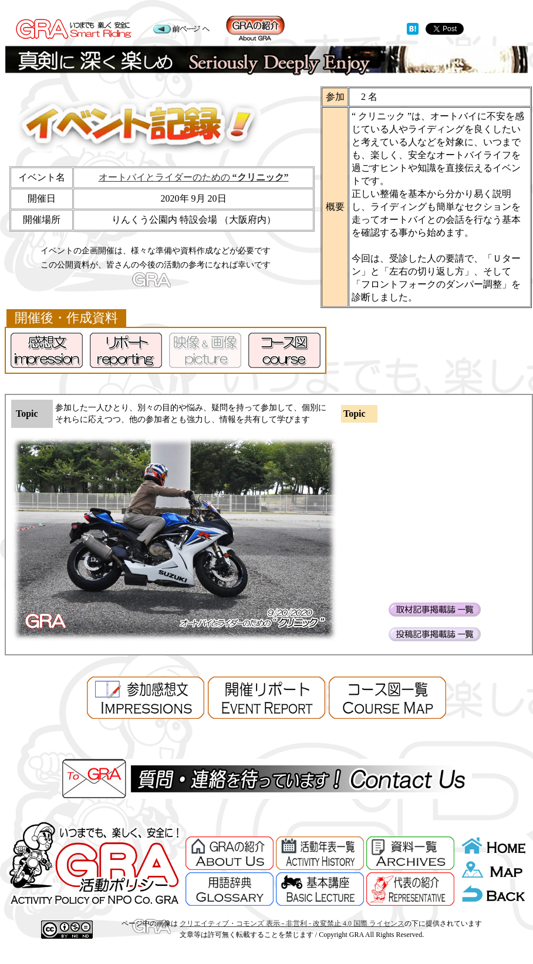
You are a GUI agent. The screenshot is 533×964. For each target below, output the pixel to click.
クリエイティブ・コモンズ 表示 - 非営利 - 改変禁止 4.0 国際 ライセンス (292, 923)
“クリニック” (259, 177)
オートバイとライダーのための (164, 177)
